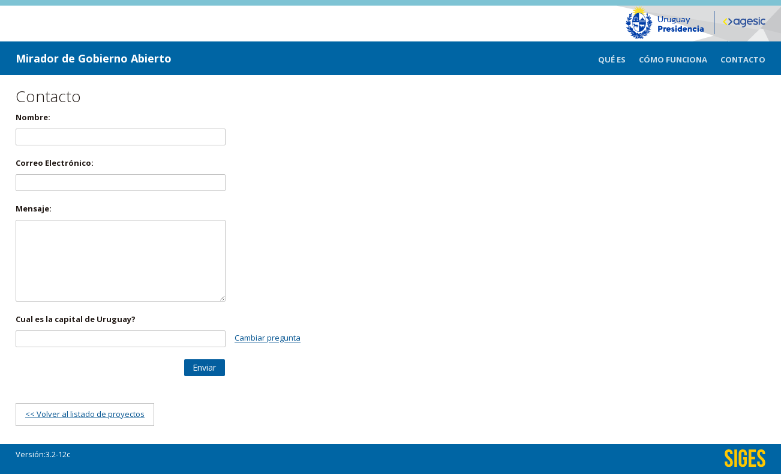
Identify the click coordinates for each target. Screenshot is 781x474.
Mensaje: (34, 208)
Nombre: (33, 117)
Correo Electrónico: (55, 162)
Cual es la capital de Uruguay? (76, 319)
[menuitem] (618, 58)
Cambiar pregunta (268, 338)
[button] (204, 367)
